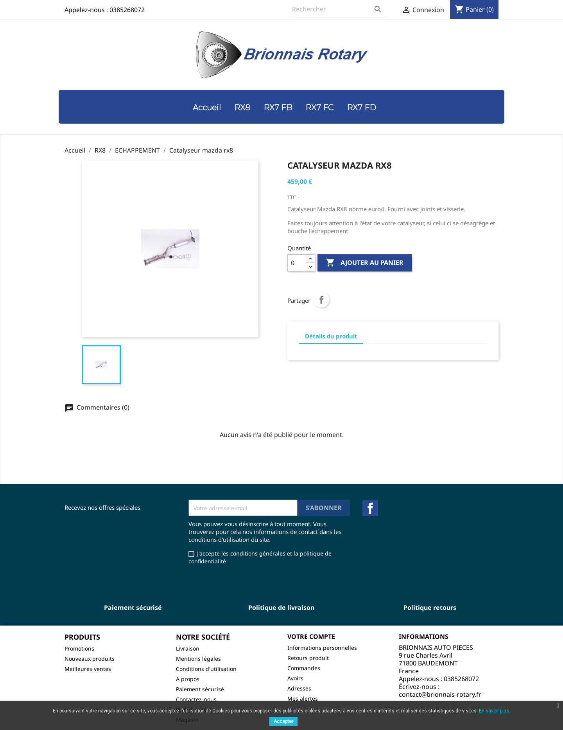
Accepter (283, 721)
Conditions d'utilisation (206, 668)
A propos (187, 679)
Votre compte (311, 636)
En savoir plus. (494, 711)
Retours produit (308, 658)
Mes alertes (302, 698)
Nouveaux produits (90, 658)
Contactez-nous (196, 699)
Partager (321, 299)
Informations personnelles (322, 647)
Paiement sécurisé (200, 689)
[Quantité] (296, 263)
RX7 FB (278, 107)
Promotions (79, 648)
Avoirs (295, 678)
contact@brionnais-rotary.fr (440, 694)
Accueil (207, 107)
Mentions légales (198, 658)
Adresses (299, 688)
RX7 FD (361, 107)
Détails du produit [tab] (331, 336)
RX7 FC (319, 107)
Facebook (370, 508)
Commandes (303, 668)
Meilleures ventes (88, 668)
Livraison (187, 648)
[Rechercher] (337, 9)
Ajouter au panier (364, 263)
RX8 (242, 107)
